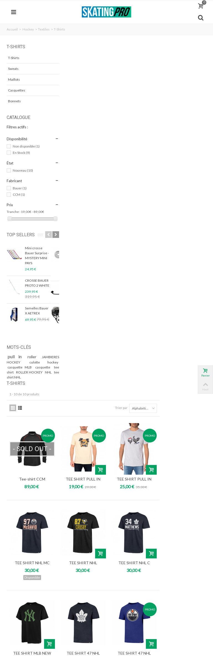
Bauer (20, 188)
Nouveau (23, 170)
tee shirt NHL (26, 382)
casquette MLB (20, 372)
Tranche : (13, 212)
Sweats (13, 69)
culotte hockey (37, 367)
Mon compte (22, 538)
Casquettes (16, 90)
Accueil (12, 29)
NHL (11, 382)
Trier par (168, 69)
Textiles (44, 29)
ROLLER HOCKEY (36, 377)
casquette (41, 372)
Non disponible (26, 146)
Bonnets (14, 101)
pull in (14, 361)
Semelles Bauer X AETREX (37, 316)
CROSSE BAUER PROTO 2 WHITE (37, 288)
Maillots (14, 79)
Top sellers (16, 237)
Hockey (28, 29)
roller (26, 362)
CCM (19, 194)
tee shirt (14, 377)
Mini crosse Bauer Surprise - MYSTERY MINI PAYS (37, 260)
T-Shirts (13, 58)
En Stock (21, 153)
